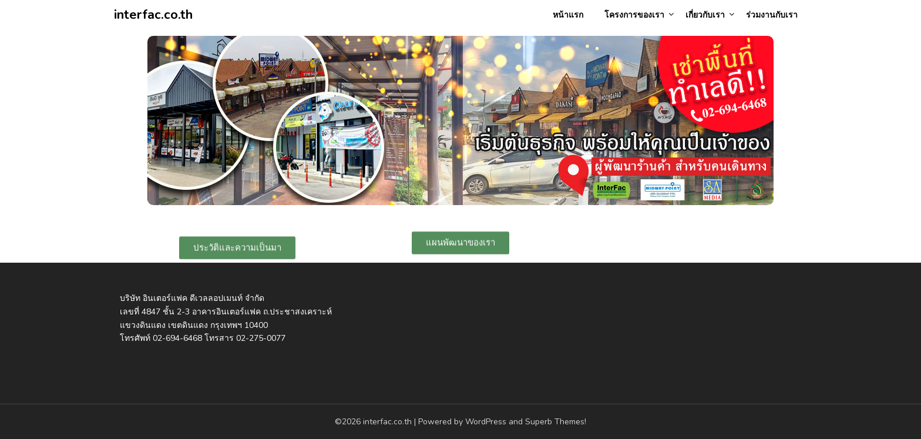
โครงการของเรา (634, 15)
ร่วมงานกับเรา (772, 15)
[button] (237, 248)
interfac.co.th (153, 15)
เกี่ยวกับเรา (705, 15)
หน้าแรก (568, 15)
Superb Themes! (555, 421)
